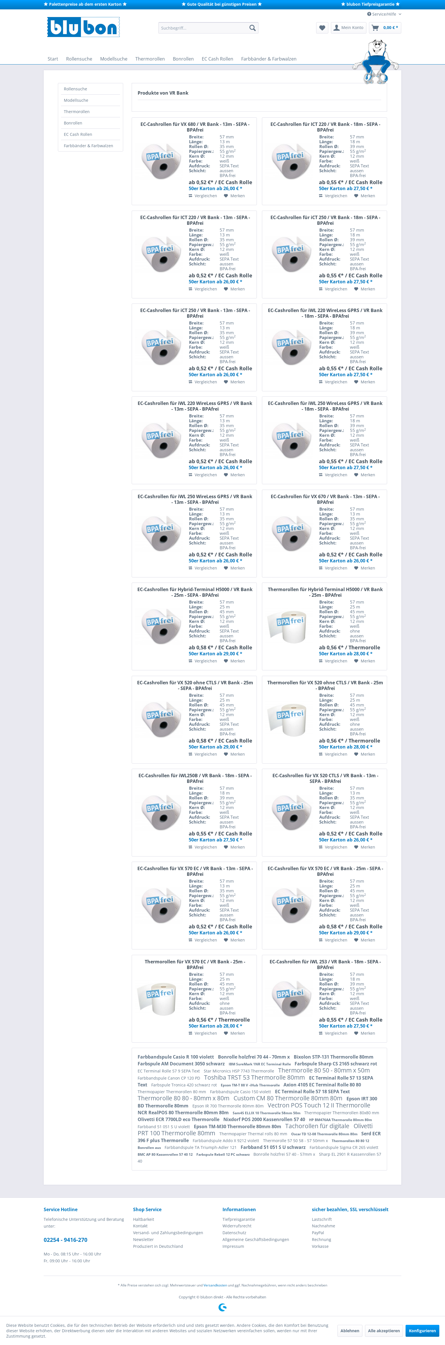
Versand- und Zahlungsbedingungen (168, 1232)
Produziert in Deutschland (158, 1246)
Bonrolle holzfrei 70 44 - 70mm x (254, 1057)
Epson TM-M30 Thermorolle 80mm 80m (238, 1126)
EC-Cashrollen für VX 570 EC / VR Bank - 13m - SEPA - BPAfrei (195, 871)
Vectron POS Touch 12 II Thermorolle (319, 1105)
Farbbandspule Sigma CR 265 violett (344, 1147)
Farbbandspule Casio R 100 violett (176, 1057)
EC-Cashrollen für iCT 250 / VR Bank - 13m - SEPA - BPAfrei (195, 313)
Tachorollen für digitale (318, 1126)
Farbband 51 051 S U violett (164, 1126)
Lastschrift (322, 1219)
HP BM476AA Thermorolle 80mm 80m (340, 1119)
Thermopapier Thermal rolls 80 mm (253, 1133)
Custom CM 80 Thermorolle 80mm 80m (289, 1098)
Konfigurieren (422, 1330)
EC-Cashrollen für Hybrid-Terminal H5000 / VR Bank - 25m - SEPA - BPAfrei (195, 592)
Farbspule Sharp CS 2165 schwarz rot (336, 1064)
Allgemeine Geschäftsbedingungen (255, 1239)
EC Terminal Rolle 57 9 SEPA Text (169, 1071)
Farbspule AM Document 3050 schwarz (182, 1064)
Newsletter (143, 1239)
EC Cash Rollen (78, 134)
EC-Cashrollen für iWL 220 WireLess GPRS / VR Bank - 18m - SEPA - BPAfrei (325, 313)
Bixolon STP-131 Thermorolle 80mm (333, 1057)
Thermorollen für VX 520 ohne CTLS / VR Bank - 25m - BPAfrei (325, 685)
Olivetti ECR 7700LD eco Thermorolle (179, 1119)
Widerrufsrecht (236, 1225)
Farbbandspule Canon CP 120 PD (169, 1078)
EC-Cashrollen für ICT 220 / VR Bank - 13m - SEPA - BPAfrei (195, 220)
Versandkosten (215, 1285)
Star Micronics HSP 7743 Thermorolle (239, 1071)
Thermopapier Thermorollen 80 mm (172, 1091)
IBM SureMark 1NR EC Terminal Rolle (260, 1064)
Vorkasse (320, 1246)
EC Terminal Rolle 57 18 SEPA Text (312, 1091)
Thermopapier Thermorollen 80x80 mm (341, 1112)
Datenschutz (234, 1232)
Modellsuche (76, 100)
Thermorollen (77, 111)
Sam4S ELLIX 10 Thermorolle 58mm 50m (267, 1113)
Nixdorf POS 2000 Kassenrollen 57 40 (264, 1119)
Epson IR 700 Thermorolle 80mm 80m (228, 1106)
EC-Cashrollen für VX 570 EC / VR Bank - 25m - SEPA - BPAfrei (325, 871)
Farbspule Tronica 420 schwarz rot (184, 1085)
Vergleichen (203, 195)
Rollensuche (75, 89)
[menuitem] (208, 28)
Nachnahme (323, 1225)
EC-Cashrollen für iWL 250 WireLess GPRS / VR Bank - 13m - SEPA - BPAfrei (195, 499)
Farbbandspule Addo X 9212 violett (226, 1140)
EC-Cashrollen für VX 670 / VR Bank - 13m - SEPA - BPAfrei (325, 499)
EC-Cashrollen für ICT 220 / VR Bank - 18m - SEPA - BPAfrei (325, 127)
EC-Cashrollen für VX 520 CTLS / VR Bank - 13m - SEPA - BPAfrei (325, 778)
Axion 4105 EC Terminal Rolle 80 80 (322, 1085)
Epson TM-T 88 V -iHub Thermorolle (251, 1085)
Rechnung (321, 1239)
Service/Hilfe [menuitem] (382, 14)
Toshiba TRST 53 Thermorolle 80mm (255, 1077)
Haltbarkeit (143, 1219)
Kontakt (140, 1225)
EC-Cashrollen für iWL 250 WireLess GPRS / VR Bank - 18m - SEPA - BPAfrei (325, 406)
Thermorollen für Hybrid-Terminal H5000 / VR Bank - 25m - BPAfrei (325, 592)
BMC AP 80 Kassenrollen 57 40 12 (166, 1154)
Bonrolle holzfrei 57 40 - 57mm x (284, 1154)
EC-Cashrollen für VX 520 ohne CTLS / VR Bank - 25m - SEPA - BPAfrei (195, 685)
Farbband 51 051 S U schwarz (274, 1147)
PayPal (318, 1232)
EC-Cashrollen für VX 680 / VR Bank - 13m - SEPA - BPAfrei (194, 127)
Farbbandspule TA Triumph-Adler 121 (201, 1147)
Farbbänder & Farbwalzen (88, 145)
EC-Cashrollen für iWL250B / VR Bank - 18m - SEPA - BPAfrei (195, 778)
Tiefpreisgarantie (238, 1219)
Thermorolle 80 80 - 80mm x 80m (184, 1098)
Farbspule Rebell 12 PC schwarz (223, 1154)
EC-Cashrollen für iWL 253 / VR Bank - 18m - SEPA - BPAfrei (325, 964)
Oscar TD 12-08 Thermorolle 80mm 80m (324, 1134)
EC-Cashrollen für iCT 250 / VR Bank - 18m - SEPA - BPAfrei (325, 220)
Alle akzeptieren (384, 1330)
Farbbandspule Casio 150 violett (241, 1091)
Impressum (233, 1246)
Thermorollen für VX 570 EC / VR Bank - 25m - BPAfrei (195, 964)
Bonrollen (73, 123)
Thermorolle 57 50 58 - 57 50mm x (296, 1140)
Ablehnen (350, 1330)
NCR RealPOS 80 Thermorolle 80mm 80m (184, 1112)
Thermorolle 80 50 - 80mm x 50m (324, 1070)
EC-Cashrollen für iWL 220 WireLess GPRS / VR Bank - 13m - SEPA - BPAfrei (195, 406)
